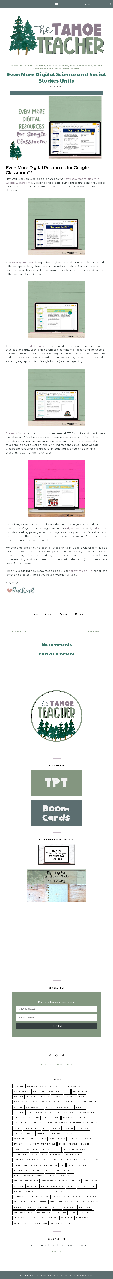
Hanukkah (19, 1144)
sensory (56, 1196)
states (31, 1207)
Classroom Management (40, 1112)
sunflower (69, 1207)
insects (56, 1149)
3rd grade (55, 1086)
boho (82, 1096)
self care (31, 1191)
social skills (21, 1202)
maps (53, 1159)
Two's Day (52, 1217)
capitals (18, 1107)
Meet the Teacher (32, 1165)
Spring (74, 1202)
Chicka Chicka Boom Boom (59, 1107)
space (66, 68)
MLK (62, 1165)
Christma (80, 1107)
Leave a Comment (56, 87)
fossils (29, 1133)
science (37, 68)
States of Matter (16, 433)
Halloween (86, 1138)
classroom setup (87, 1112)
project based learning (26, 1181)
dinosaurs (39, 1123)
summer (75, 68)
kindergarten (21, 1154)
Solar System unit (23, 262)
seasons (18, 1191)
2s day (43, 1086)
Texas (72, 1212)
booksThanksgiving (50, 1102)
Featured (55, 1128)
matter (17, 1165)
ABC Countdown (21, 1091)
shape (67, 1196)
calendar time (90, 1102)
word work (56, 1223)
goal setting (70, 1133)
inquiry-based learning (37, 1149)
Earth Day (92, 1123)
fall (45, 1128)
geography (54, 1133)
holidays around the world (41, 1144)
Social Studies (52, 68)
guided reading (57, 1138)
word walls (41, 1223)
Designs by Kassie (85, 1275)
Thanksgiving (86, 1212)
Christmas (19, 1112)
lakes (44, 1154)
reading (76, 1181)
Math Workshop (90, 1159)
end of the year (32, 1128)
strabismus (44, 1207)
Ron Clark (32, 1186)
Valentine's (67, 1217)
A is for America (72, 1086)
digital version (98, 528)
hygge (62, 1144)
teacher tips (60, 1212)
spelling (63, 1202)
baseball (18, 1096)
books (33, 1102)
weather (18, 1223)
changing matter (34, 1107)
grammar (41, 1138)
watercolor (82, 1217)
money (71, 1165)
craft (56, 1117)
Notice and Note (22, 1170)
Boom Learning (71, 1102)
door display (77, 1123)
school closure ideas (52, 1186)
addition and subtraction (46, 1091)
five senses (83, 1128)
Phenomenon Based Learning (28, 1175)
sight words (90, 1196)
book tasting (20, 1102)
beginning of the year (38, 1096)
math (76, 1159)
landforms (56, 1154)
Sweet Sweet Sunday (24, 1212)
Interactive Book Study (76, 1149)
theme (34, 1217)
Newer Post (20, 631)
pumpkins (64, 1181)
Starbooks (19, 1207)
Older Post (93, 631)
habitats (73, 1138)
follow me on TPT (81, 570)
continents (17, 66)
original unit (73, 528)
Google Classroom (81, 66)
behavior (57, 1096)
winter (28, 1223)
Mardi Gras (65, 1159)
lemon (44, 1159)
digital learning (35, 66)
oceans (97, 66)
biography (70, 1096)
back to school (81, 1091)
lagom (34, 1154)
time (42, 1217)
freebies (41, 1133)
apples (65, 1091)
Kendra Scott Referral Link (56, 1064)
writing (69, 1223)
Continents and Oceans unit (30, 345)
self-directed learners (51, 1191)
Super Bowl (84, 1207)
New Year (82, 1165)
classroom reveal (65, 1112)
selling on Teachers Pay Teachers (31, 1196)
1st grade (18, 1086)
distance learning (57, 66)
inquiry (17, 1149)
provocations (49, 1181)
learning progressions (26, 1159)
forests (18, 1133)
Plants (61, 1175)
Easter (17, 1128)
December (84, 1117)
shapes (76, 1196)
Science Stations (86, 1186)
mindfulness (50, 1165)
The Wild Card (21, 1217)
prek (70, 1175)
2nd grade (32, 1086)
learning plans (73, 1154)
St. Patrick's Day (90, 1202)
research (18, 1186)
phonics (50, 1175)
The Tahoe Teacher (49, 1275)
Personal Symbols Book (56, 1170)
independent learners (79, 1144)
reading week (90, 1181)
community (19, 1117)
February (68, 1128)
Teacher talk (43, 1212)
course (46, 1117)
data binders (69, 1117)
